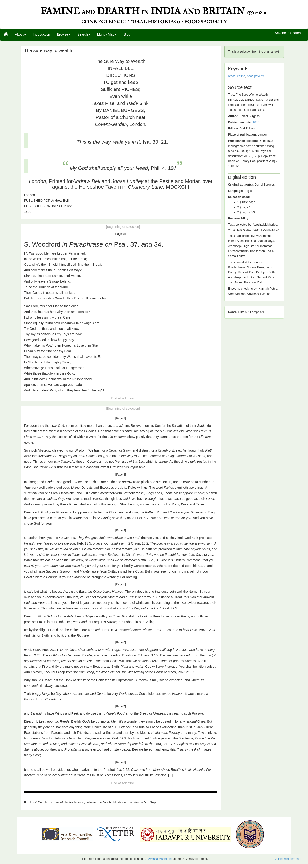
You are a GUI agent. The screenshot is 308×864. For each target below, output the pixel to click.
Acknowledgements (288, 858)
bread (232, 76)
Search (83, 34)
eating (241, 76)
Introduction (41, 34)
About (20, 34)
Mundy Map (107, 34)
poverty (259, 76)
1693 (255, 122)
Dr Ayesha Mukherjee (159, 858)
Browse (64, 34)
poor (250, 76)
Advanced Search (288, 33)
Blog (127, 34)
